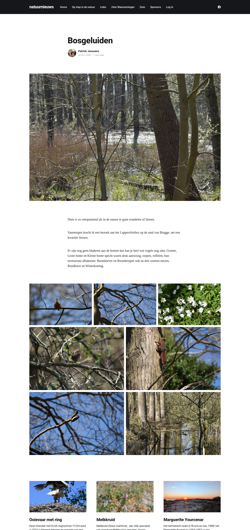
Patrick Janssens (88, 51)
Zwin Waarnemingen (123, 7)
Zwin (142, 7)
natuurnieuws (41, 7)
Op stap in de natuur (83, 7)
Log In (169, 7)
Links (103, 7)
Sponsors (155, 7)
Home (63, 7)
